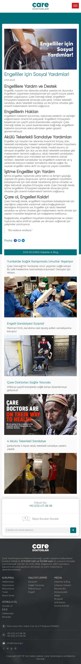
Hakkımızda (8, 582)
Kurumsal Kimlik (61, 606)
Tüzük (5, 592)
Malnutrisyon (34, 589)
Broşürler (58, 599)
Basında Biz (60, 589)
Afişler (57, 596)
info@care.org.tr (15, 643)
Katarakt (6, 617)
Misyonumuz (8, 589)
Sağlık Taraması (36, 585)
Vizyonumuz (8, 585)
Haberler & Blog (62, 582)
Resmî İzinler (8, 596)
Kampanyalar (61, 592)
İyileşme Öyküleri (62, 585)
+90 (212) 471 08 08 (16, 633)
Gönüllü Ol (7, 606)
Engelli (31, 592)
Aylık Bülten (59, 602)
